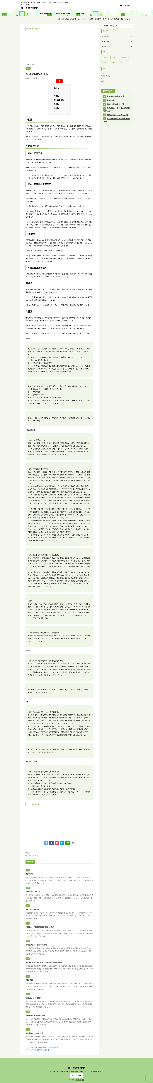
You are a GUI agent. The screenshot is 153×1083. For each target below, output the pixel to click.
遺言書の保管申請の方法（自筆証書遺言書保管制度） (45, 962)
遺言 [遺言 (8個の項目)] (121, 62)
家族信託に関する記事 (63, 13)
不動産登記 (30, 855)
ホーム (29, 13)
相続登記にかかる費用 (33, 998)
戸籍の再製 (29, 980)
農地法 (57, 104)
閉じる (62, 88)
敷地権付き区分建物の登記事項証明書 (44, 1047)
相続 (28, 853)
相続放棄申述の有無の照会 (35, 1015)
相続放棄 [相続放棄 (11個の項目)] (105, 62)
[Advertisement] (60, 47)
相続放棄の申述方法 (115, 104)
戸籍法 (57, 96)
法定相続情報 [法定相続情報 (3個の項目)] (123, 57)
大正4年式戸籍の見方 (33, 909)
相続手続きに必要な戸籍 (34, 1033)
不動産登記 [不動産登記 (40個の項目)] (105, 57)
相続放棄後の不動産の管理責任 (37, 945)
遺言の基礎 (29, 874)
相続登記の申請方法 (115, 96)
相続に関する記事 (45, 13)
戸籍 (36, 855)
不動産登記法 (59, 100)
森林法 (57, 108)
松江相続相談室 (29, 8)
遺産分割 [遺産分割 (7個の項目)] (114, 62)
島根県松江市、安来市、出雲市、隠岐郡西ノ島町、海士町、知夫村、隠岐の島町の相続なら (76, 1071)
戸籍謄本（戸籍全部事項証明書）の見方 (40, 927)
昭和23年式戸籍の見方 (34, 892)
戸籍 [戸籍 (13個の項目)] (114, 57)
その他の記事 (80, 13)
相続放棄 (111, 100)
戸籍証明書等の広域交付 (40, 1050)
